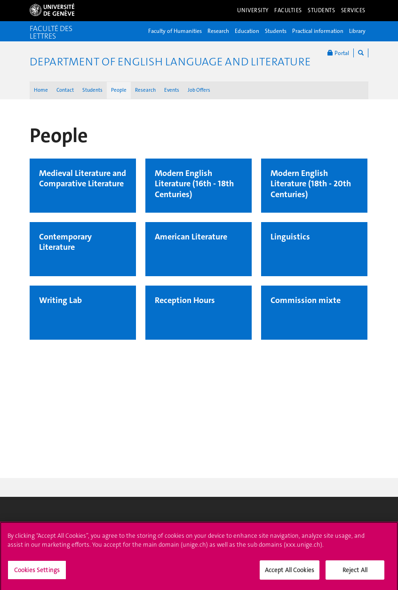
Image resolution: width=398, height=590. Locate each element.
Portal (338, 53)
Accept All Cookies (289, 573)
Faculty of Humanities (175, 31)
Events (171, 90)
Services (353, 10)
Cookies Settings (37, 573)
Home (41, 90)
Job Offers (199, 90)
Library (357, 31)
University (253, 10)
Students (321, 10)
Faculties (288, 10)
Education (247, 31)
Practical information (317, 31)
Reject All (354, 573)
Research (218, 31)
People (119, 90)
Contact (65, 90)
